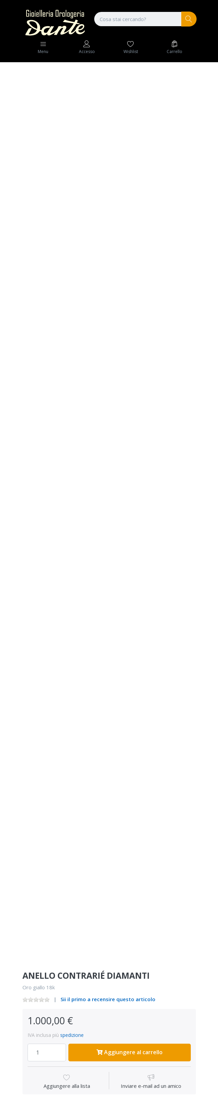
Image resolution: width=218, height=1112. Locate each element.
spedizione (72, 1035)
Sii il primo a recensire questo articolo (108, 999)
